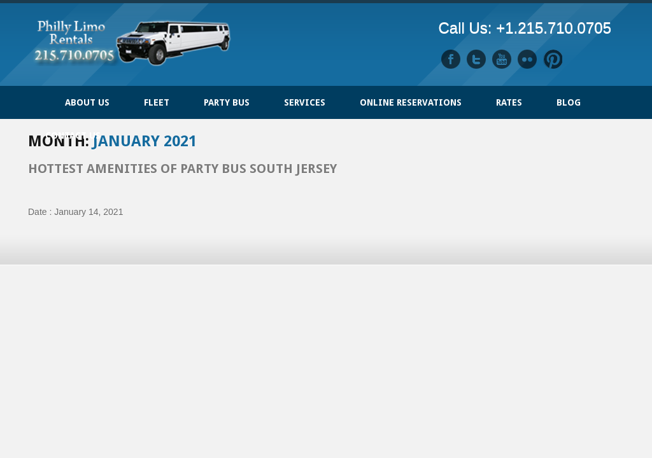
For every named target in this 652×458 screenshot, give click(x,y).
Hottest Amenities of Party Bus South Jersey (182, 168)
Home (38, 96)
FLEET (156, 102)
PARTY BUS (227, 102)
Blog (568, 102)
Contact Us (73, 135)
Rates (509, 102)
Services (304, 102)
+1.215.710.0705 (553, 27)
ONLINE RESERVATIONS (411, 102)
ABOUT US (87, 102)
